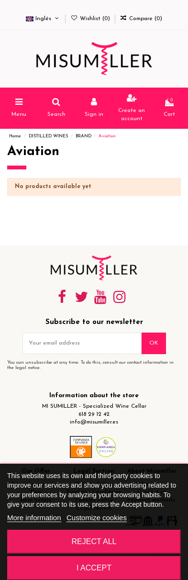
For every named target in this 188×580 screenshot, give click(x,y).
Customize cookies (96, 517)
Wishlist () (90, 19)
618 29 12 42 (94, 414)
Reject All (94, 541)
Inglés (43, 19)
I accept (94, 568)
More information (34, 517)
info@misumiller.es (94, 422)
